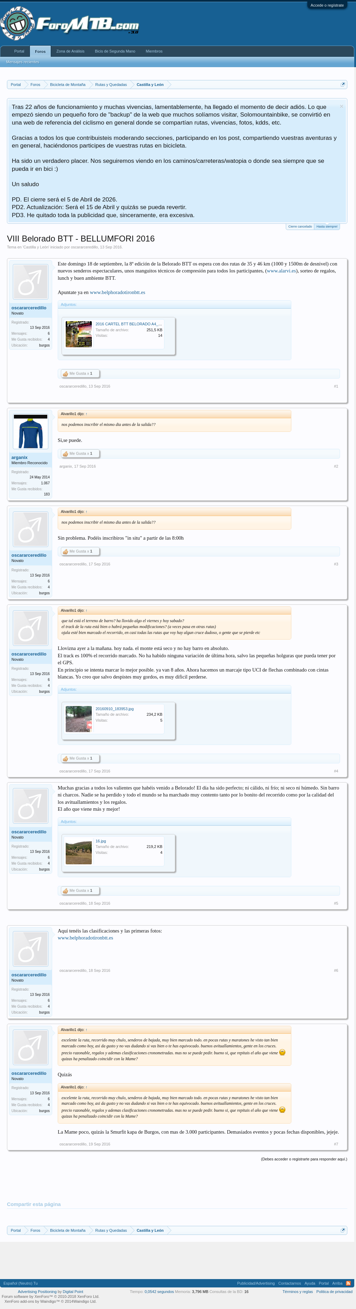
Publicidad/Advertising (256, 1283)
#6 (336, 970)
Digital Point (73, 1292)
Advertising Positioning (37, 1292)
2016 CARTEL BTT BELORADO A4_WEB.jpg (134, 324)
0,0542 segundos (159, 1292)
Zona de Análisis (70, 51)
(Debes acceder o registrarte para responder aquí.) (304, 1159)
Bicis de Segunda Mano (115, 51)
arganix (19, 457)
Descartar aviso (341, 106)
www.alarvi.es (281, 270)
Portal (19, 51)
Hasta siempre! (327, 226)
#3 (336, 564)
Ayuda (310, 1283)
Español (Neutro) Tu (20, 1283)
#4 (336, 771)
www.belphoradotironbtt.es (117, 292)
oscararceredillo (84, 247)
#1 (336, 386)
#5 (336, 903)
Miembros (154, 51)
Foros (40, 51)
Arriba (337, 1283)
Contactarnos (289, 1283)
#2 (336, 466)
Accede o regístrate (327, 5)
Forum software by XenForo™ (50, 1296)
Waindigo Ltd (84, 1301)
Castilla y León (35, 247)
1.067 (45, 483)
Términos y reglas (298, 1292)
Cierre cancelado (300, 226)
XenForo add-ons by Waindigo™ (32, 1301)
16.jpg (101, 841)
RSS (348, 1283)
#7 (336, 1144)
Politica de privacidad (334, 1292)
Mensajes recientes (22, 62)
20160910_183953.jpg (115, 709)
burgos (44, 345)
